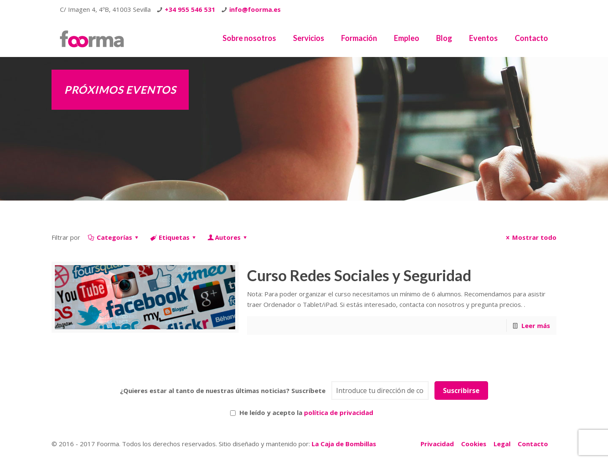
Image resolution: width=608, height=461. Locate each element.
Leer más (535, 325)
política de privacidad (338, 412)
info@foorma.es (255, 9)
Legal (502, 443)
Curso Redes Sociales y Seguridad (359, 275)
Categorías (114, 237)
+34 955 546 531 (190, 9)
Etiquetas (173, 237)
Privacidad (437, 443)
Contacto (533, 443)
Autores (228, 237)
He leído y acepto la (301, 412)
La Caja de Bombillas (344, 443)
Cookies (473, 443)
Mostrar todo (529, 237)
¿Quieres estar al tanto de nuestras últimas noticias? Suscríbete (223, 390)
